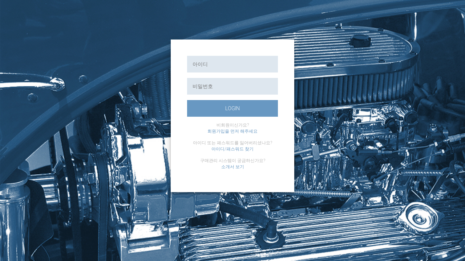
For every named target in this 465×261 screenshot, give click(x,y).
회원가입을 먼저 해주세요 (232, 131)
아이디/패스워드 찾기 (232, 149)
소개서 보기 (232, 166)
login (232, 108)
